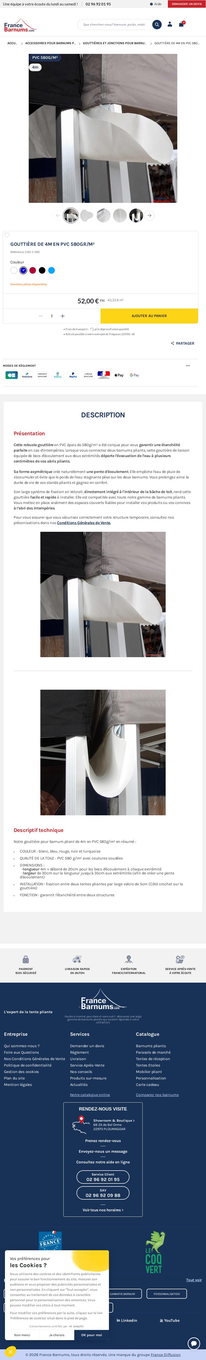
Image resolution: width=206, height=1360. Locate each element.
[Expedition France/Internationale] (129, 959)
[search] (157, 24)
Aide (155, 4)
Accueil (13, 43)
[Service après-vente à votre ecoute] (180, 959)
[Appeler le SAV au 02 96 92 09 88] (103, 1193)
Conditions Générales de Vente (84, 522)
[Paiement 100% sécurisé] (26, 959)
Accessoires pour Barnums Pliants (54, 43)
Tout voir (194, 1280)
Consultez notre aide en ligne (103, 1162)
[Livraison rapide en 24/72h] (77, 959)
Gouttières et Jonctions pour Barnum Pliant (120, 43)
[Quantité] (51, 316)
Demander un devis (187, 4)
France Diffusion (166, 1354)
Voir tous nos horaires (102, 1210)
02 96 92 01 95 (98, 4)
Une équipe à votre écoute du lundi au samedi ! (40, 4)
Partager (182, 343)
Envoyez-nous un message (103, 1151)
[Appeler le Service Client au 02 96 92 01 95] (103, 1177)
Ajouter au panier (149, 316)
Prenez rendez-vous (103, 1140)
